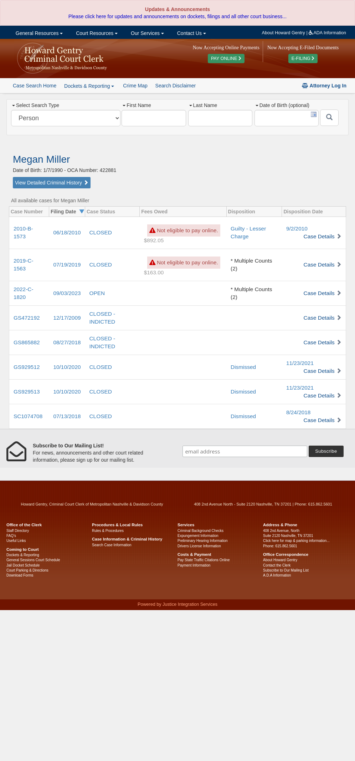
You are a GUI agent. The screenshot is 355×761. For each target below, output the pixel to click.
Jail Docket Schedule (23, 565)
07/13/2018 (67, 416)
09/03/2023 (67, 293)
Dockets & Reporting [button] (89, 86)
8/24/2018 (298, 412)
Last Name (203, 105)
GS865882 (27, 342)
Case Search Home (34, 85)
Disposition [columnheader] (241, 211)
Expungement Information (198, 536)
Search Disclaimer (175, 85)
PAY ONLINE (226, 58)
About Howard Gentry (283, 32)
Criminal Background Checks (200, 531)
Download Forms (20, 575)
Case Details (319, 236)
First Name (137, 105)
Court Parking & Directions (27, 570)
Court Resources (96, 33)
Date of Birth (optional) (282, 105)
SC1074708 (28, 416)
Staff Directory (17, 531)
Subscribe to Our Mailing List (286, 570)
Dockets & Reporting (22, 555)
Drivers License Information (199, 546)
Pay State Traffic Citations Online (204, 560)
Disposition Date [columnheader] (303, 211)
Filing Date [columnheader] (63, 211)
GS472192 (27, 318)
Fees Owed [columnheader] (154, 211)
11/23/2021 (300, 363)
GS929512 (27, 367)
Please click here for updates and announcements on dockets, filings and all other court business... (177, 16)
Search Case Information (112, 545)
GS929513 (27, 392)
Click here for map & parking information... (296, 541)
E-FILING (303, 58)
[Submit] (329, 118)
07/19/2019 (67, 265)
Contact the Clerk (276, 565)
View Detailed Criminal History (51, 183)
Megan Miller (41, 159)
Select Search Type (35, 105)
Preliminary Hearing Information (203, 541)
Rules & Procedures (108, 531)
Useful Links (16, 541)
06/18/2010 (67, 232)
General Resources (38, 33)
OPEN (97, 293)
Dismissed (243, 367)
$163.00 (154, 272)
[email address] (244, 451)
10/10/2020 (67, 367)
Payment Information (194, 565)
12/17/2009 (67, 318)
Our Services (146, 33)
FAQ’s (11, 536)
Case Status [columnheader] (101, 211)
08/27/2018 (67, 342)
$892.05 (154, 240)
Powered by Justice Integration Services (177, 604)
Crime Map (135, 85)
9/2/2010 (297, 228)
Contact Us (191, 33)
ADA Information (327, 32)
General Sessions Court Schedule (33, 560)
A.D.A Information (277, 575)
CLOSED (100, 232)
